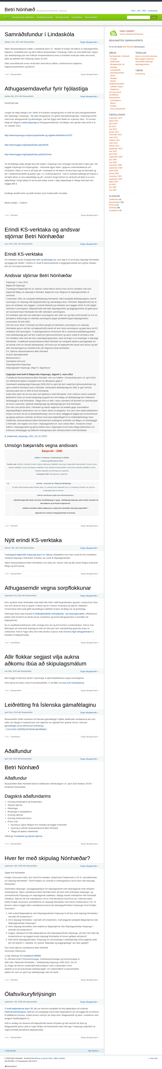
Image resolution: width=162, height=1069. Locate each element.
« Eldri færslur (10, 1051)
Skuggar (113, 78)
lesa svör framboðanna (73, 683)
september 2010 (115, 149)
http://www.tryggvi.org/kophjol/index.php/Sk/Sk (27, 145)
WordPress (35, 1058)
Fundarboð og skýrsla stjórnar (28, 836)
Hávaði (113, 81)
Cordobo (61, 1058)
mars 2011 (113, 143)
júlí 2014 (112, 126)
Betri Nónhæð (20, 9)
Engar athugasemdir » (89, 42)
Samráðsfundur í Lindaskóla (39, 34)
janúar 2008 (114, 173)
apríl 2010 (113, 154)
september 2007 (115, 179)
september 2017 (115, 118)
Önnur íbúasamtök (117, 109)
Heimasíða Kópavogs (144, 62)
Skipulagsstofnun (142, 64)
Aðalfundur (18, 751)
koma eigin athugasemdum (79, 631)
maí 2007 (113, 190)
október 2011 (114, 140)
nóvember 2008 (115, 165)
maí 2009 (113, 162)
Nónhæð (14, 215)
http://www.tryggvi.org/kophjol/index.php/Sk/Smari (28, 154)
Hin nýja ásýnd (62, 17)
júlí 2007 (112, 184)
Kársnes (112, 205)
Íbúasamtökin (91, 17)
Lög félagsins (115, 100)
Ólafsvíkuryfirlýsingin (30, 994)
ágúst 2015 (113, 121)
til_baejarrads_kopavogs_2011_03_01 (23, 436)
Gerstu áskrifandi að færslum (138, 32)
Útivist (112, 75)
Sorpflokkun (77, 17)
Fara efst (153, 1058)
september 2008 (115, 168)
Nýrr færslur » (93, 1051)
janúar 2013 (114, 132)
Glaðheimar (114, 199)
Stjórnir (113, 103)
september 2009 (115, 157)
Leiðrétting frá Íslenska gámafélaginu (50, 705)
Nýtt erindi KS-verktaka (33, 540)
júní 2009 (113, 160)
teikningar (48, 259)
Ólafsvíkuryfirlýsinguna (15, 1012)
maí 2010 (113, 151)
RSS (144, 11)
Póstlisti (113, 106)
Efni (138, 11)
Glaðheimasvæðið (45, 17)
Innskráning (152, 11)
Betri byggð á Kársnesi (144, 59)
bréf (38, 259)
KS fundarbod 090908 (30, 955)
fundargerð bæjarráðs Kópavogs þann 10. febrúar (29, 554)
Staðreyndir (114, 62)
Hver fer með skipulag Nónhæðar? (47, 858)
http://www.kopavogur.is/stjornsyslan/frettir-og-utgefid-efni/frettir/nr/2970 (38, 135)
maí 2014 (113, 129)
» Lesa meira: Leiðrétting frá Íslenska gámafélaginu (26, 729)
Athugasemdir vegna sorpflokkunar (48, 588)
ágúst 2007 (113, 182)
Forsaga (113, 59)
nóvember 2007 (115, 176)
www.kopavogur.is (30, 122)
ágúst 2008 (113, 171)
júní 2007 (113, 187)
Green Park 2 (48, 1058)
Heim (133, 11)
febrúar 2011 (114, 146)
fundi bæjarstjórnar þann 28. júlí (22, 1008)
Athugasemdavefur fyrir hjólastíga (46, 88)
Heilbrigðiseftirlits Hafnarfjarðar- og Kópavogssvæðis (60, 613)
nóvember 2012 (115, 135)
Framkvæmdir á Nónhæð (23, 17)
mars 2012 (113, 137)
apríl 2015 (113, 124)
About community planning (146, 56)
